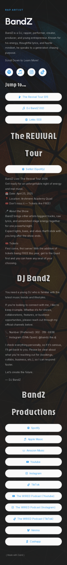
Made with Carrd (15, 555)
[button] (9, 72)
